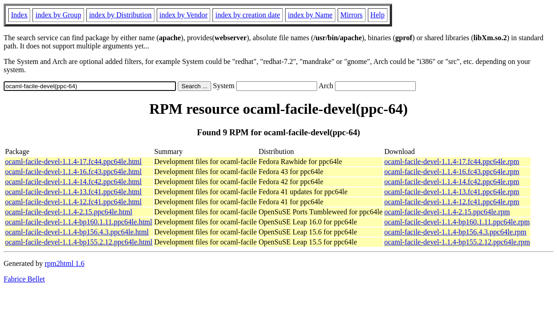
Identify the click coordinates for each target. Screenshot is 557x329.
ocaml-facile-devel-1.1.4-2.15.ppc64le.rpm (447, 212)
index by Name (310, 15)
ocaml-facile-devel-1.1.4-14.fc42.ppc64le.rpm (451, 182)
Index (19, 15)
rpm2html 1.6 (65, 263)
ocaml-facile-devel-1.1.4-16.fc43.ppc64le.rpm (451, 171)
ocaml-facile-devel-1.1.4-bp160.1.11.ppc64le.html (78, 222)
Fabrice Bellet (24, 279)
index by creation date (247, 15)
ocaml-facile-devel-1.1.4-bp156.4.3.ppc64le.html (77, 232)
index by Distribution (120, 15)
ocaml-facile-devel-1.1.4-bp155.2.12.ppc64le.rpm (457, 242)
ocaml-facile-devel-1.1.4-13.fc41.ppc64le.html (73, 192)
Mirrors (351, 15)
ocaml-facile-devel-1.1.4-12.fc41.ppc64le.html (73, 202)
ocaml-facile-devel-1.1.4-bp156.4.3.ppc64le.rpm (455, 232)
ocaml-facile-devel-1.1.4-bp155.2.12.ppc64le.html (79, 242)
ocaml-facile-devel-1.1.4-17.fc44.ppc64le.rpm (451, 161)
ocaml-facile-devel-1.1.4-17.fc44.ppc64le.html (73, 161)
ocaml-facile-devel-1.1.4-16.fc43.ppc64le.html (73, 171)
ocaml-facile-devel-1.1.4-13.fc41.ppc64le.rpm (451, 192)
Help (378, 15)
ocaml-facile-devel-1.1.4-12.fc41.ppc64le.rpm (451, 202)
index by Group (58, 15)
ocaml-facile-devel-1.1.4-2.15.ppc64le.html (69, 212)
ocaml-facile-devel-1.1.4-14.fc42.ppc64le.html (73, 182)
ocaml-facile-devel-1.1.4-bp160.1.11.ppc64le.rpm (457, 222)
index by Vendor (183, 15)
